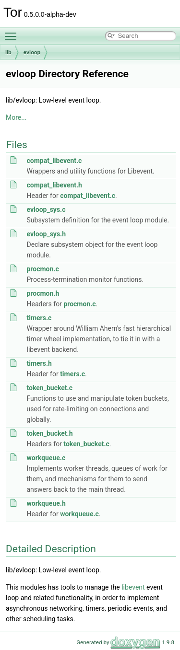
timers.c (38, 318)
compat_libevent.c (54, 160)
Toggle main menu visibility (13, 32)
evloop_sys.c (45, 209)
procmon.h (42, 293)
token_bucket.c (49, 388)
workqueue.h (45, 503)
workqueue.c (45, 458)
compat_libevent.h (54, 185)
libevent (132, 587)
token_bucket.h (49, 433)
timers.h (38, 363)
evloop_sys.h (46, 234)
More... (16, 117)
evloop (32, 52)
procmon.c (42, 269)
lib (8, 52)
